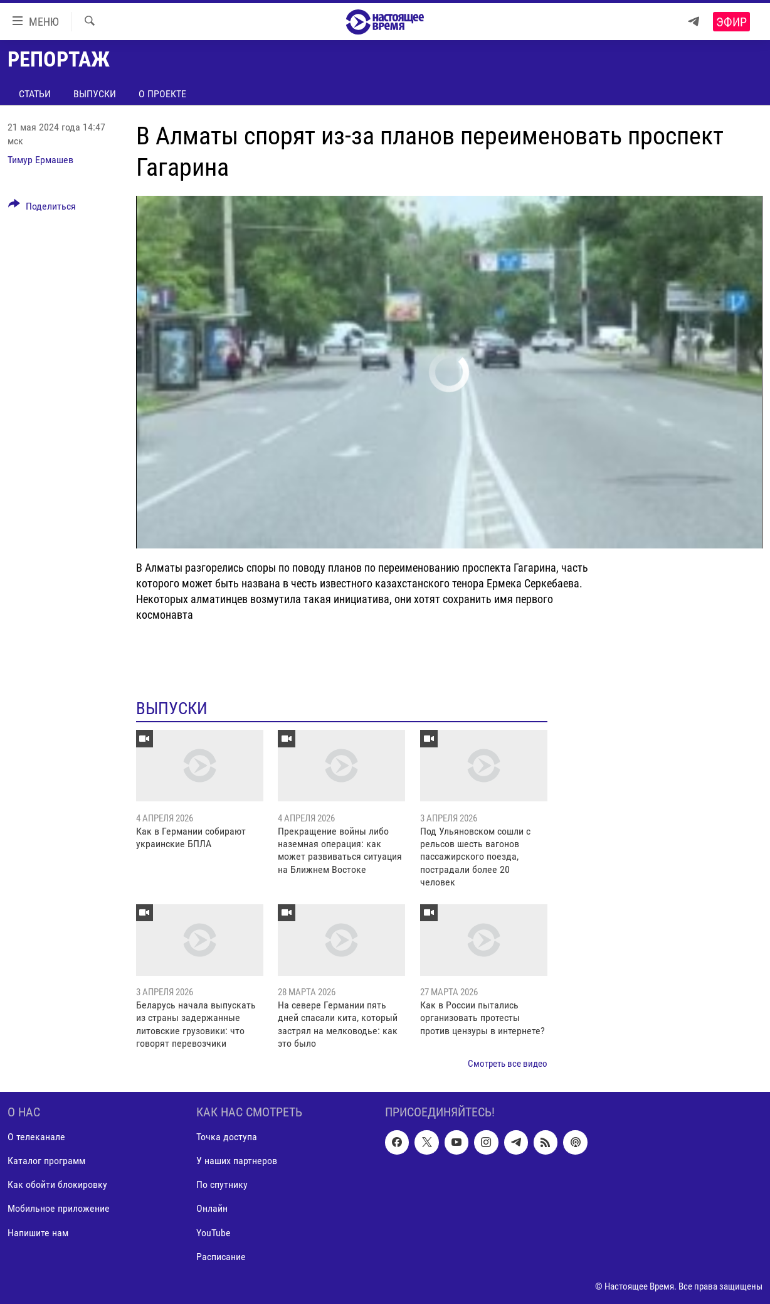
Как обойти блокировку (57, 1184)
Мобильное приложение (59, 1208)
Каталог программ (46, 1161)
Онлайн (212, 1208)
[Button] (42, 208)
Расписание (221, 1256)
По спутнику (222, 1184)
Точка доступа (226, 1137)
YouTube (213, 1232)
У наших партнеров (236, 1161)
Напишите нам (38, 1232)
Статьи (35, 94)
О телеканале (36, 1137)
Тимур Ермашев (40, 160)
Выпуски (94, 94)
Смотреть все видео (507, 1063)
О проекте (162, 94)
